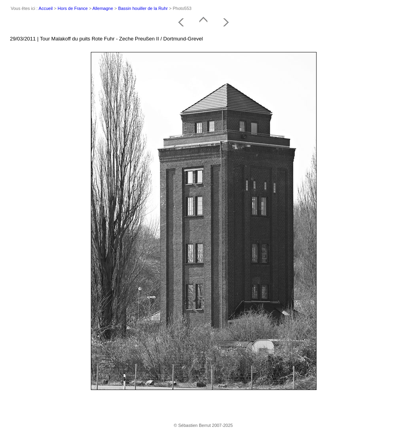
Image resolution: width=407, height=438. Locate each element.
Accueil (45, 8)
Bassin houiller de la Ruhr (143, 8)
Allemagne (102, 8)
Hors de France (73, 8)
